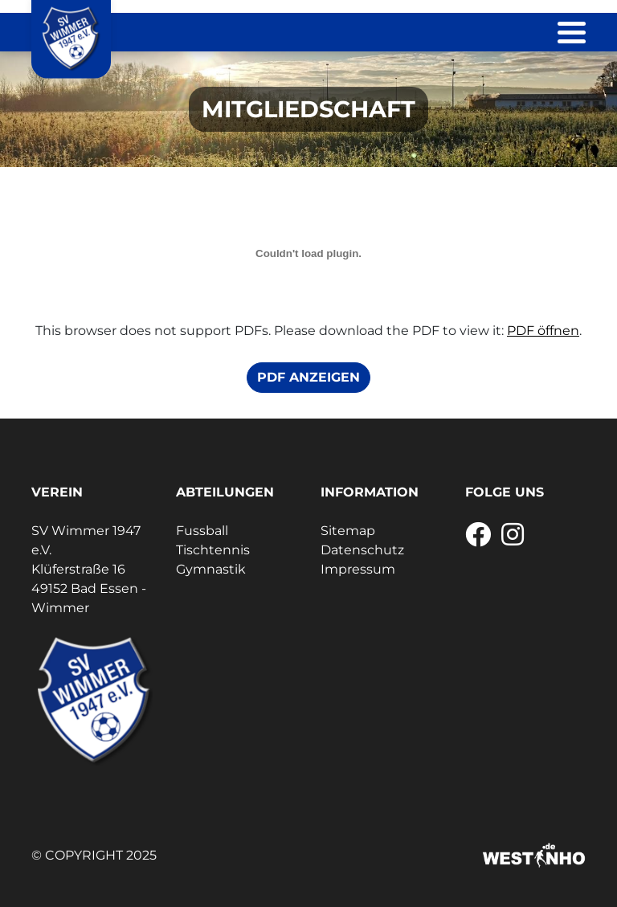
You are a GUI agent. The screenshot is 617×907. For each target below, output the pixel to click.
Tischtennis (213, 550)
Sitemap (348, 530)
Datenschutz (362, 550)
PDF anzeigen (308, 377)
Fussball (202, 530)
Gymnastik (211, 569)
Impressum (358, 569)
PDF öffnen (543, 330)
